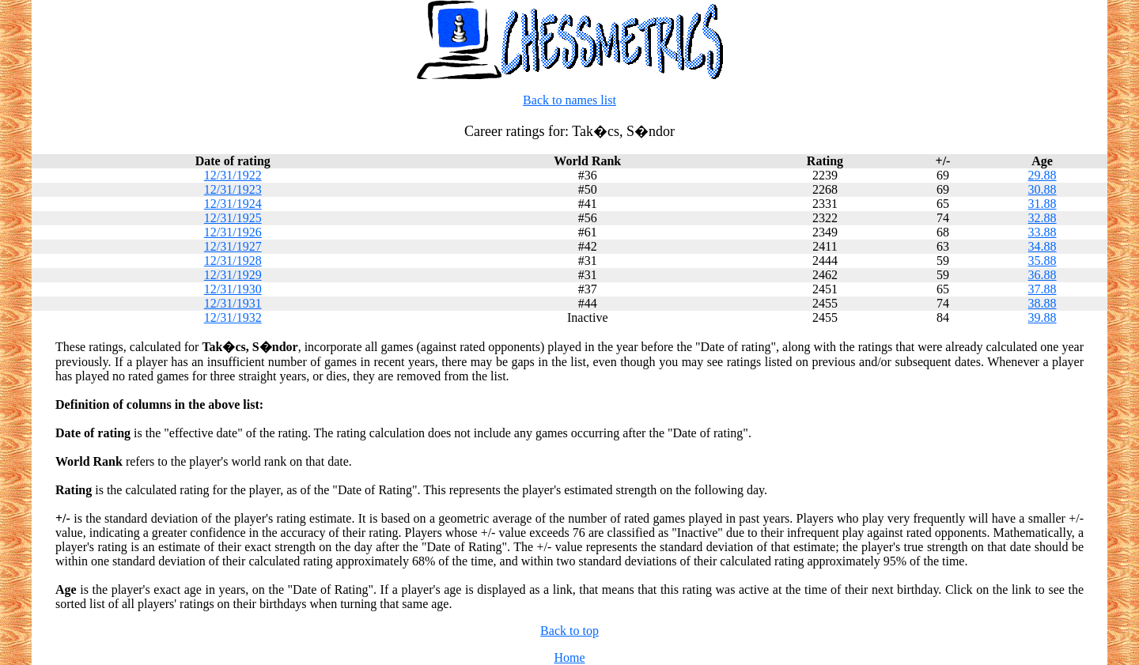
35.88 (1042, 260)
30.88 (1042, 189)
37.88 (1042, 289)
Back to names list (569, 100)
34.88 (1042, 246)
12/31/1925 (233, 218)
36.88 (1042, 274)
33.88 (1042, 232)
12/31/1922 (233, 175)
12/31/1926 (233, 232)
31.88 (1042, 203)
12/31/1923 (233, 189)
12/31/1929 (233, 274)
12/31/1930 (233, 289)
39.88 (1042, 317)
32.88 (1042, 218)
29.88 (1042, 175)
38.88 (1042, 303)
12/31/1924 (233, 203)
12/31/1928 (233, 260)
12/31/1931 (233, 303)
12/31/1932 (233, 317)
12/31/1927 (233, 246)
